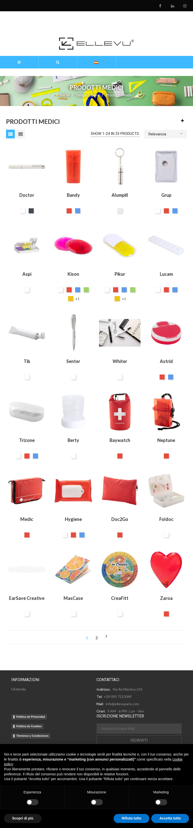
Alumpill (120, 195)
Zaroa (166, 598)
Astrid (166, 361)
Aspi (26, 274)
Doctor (26, 195)
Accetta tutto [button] (170, 818)
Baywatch (120, 440)
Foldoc (166, 519)
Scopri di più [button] (22, 818)
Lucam (166, 274)
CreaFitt (119, 598)
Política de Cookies (29, 726)
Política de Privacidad (30, 716)
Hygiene (73, 519)
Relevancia (166, 133)
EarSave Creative (26, 598)
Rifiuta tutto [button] (131, 818)
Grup (166, 195)
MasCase (73, 598)
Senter (73, 361)
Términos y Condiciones (32, 735)
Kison (73, 274)
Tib (27, 361)
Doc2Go (119, 519)
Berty (73, 440)
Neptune (166, 440)
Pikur (120, 274)
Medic (26, 519)
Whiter (120, 361)
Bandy (73, 195)
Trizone (27, 440)
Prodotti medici (33, 122)
